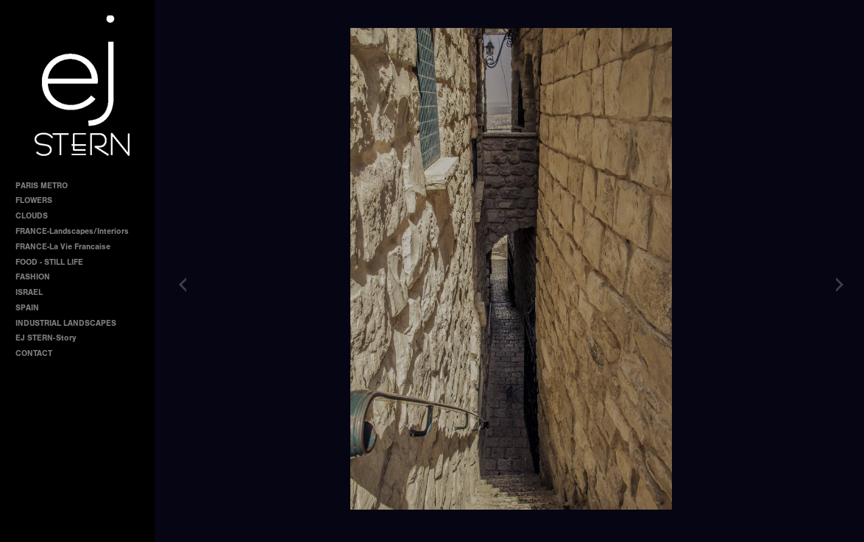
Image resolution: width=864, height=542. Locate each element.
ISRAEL (29, 292)
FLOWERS (33, 200)
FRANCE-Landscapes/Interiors (72, 231)
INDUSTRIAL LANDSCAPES (65, 323)
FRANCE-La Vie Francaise (62, 247)
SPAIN (27, 308)
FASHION (32, 277)
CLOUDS (31, 216)
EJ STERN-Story (45, 338)
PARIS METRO (41, 185)
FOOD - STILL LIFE (49, 262)
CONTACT (33, 353)
